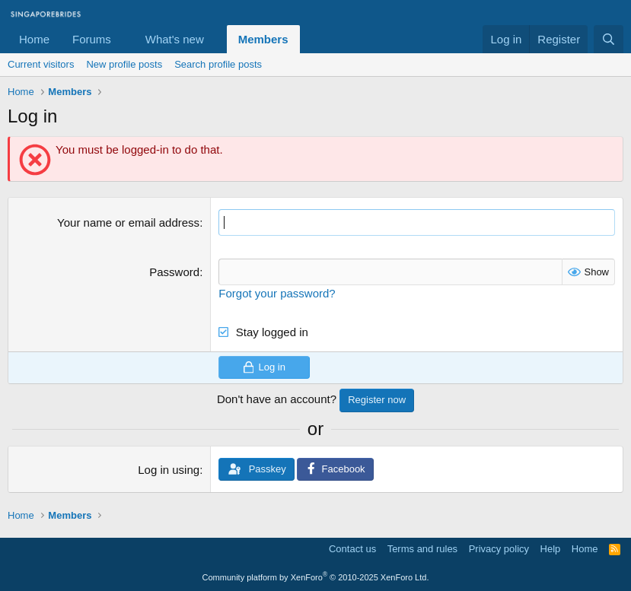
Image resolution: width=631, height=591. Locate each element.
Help (550, 548)
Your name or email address (128, 222)
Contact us (352, 548)
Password (174, 271)
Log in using (168, 469)
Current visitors (41, 64)
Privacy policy (499, 548)
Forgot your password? (276, 293)
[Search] (608, 39)
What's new (174, 39)
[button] (123, 39)
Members (263, 39)
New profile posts (124, 64)
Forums (91, 39)
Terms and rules (422, 548)
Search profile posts (218, 64)
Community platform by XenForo (315, 577)
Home (34, 39)
